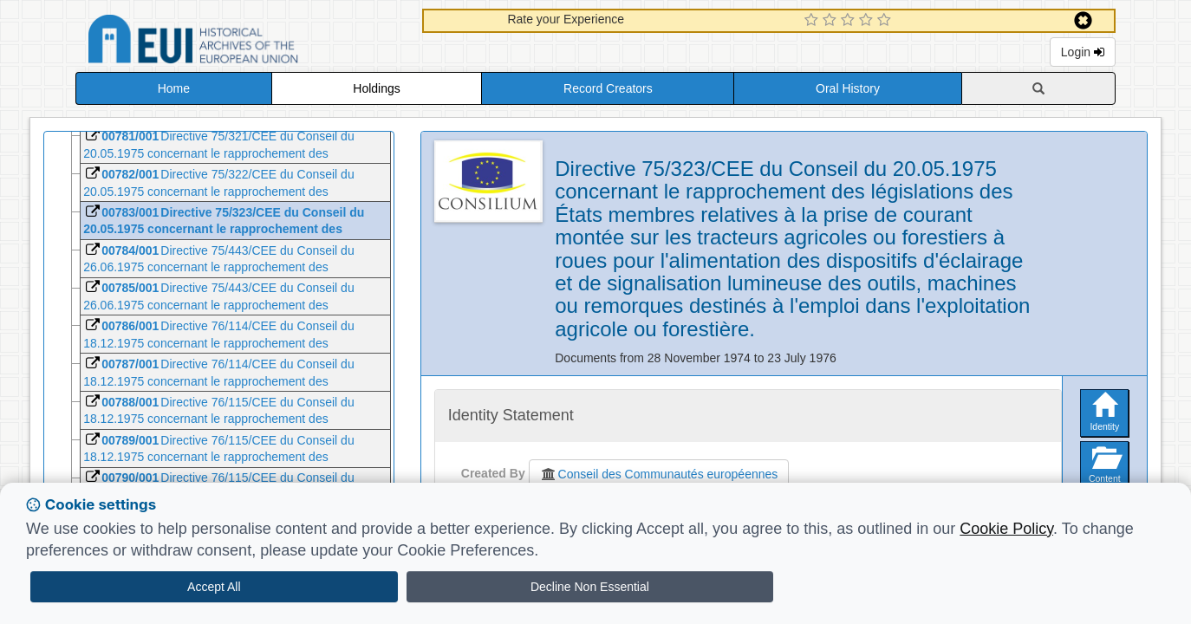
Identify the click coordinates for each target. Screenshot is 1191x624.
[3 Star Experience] (850, 20)
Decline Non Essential (589, 587)
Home (174, 88)
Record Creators (608, 88)
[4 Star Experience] (868, 20)
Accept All (213, 587)
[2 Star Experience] (832, 20)
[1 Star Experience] (813, 20)
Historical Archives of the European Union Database (241, 42)
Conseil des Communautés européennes (659, 474)
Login (1082, 52)
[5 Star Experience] (886, 20)
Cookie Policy (1006, 528)
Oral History (848, 88)
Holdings (376, 88)
